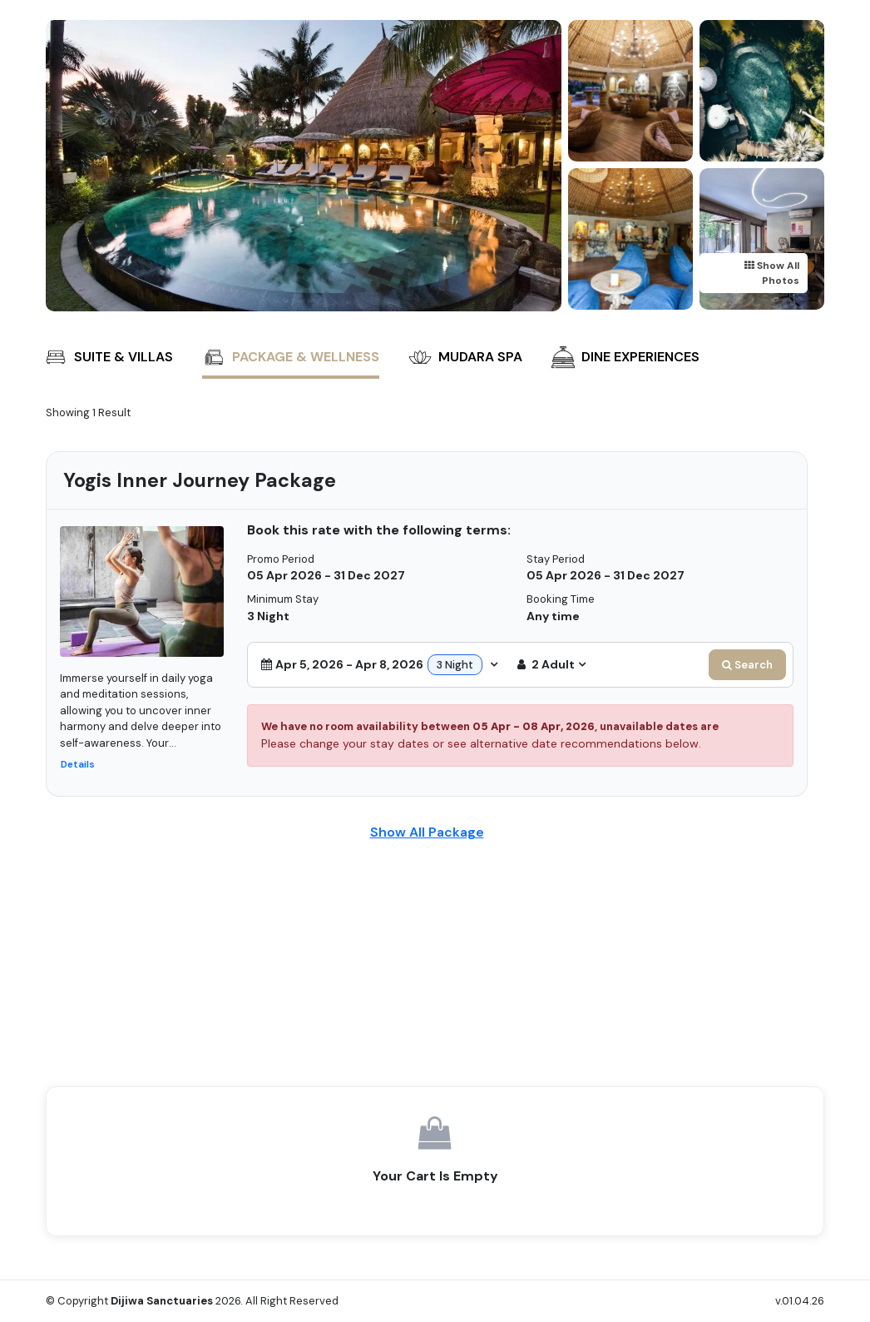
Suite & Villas (108, 357)
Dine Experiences (625, 357)
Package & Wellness (290, 357)
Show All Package (427, 832)
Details (78, 764)
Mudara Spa (465, 357)
